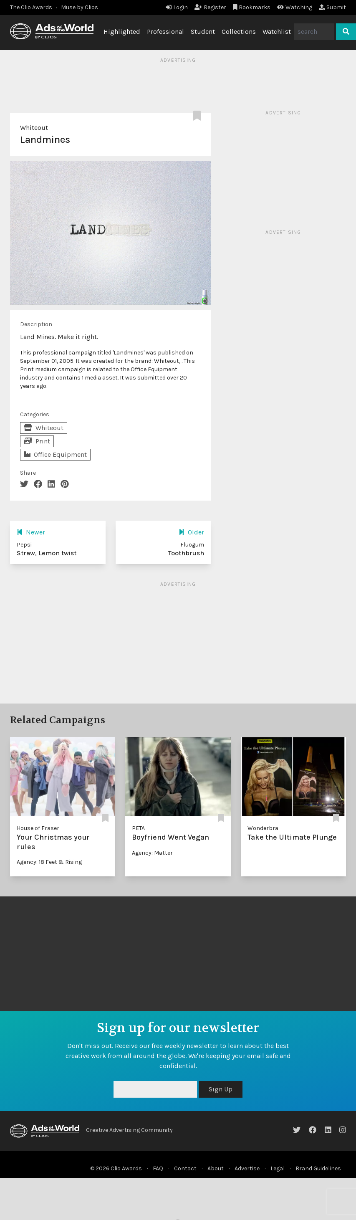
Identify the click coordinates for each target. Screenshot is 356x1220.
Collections (239, 31)
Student (203, 31)
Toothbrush (186, 553)
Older (191, 532)
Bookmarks (252, 7)
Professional (165, 31)
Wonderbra (262, 828)
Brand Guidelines (318, 1168)
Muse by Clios (79, 7)
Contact (185, 1168)
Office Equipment (55, 454)
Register (210, 7)
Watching (294, 7)
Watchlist (277, 31)
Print (37, 441)
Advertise (247, 1168)
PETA (138, 828)
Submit (332, 7)
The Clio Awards (31, 7)
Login (177, 7)
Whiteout (34, 128)
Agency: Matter (152, 852)
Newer (31, 532)
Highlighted (122, 31)
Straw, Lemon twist (46, 553)
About (215, 1168)
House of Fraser (38, 828)
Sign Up (220, 1089)
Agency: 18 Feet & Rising (49, 862)
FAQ (158, 1168)
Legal (277, 1168)
